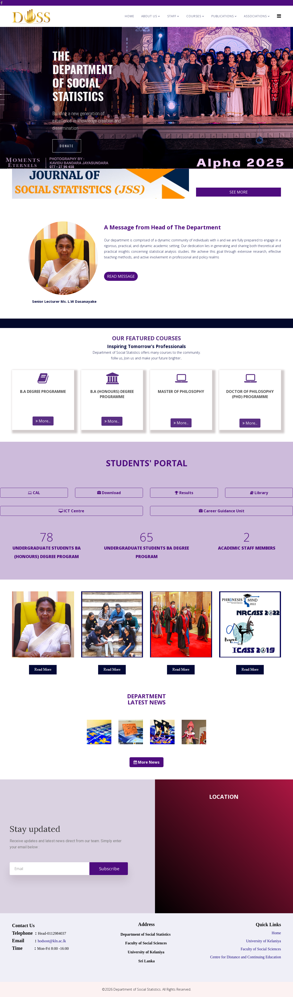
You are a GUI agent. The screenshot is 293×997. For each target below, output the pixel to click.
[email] (69, 868)
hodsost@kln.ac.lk (52, 941)
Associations (255, 16)
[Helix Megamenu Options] (279, 16)
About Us (149, 16)
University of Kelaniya (263, 941)
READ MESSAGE (121, 276)
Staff (171, 16)
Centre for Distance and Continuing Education (245, 957)
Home (129, 16)
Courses (193, 16)
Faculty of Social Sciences (260, 949)
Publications (222, 16)
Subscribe (108, 868)
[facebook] (1, 2)
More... (43, 421)
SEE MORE (239, 192)
